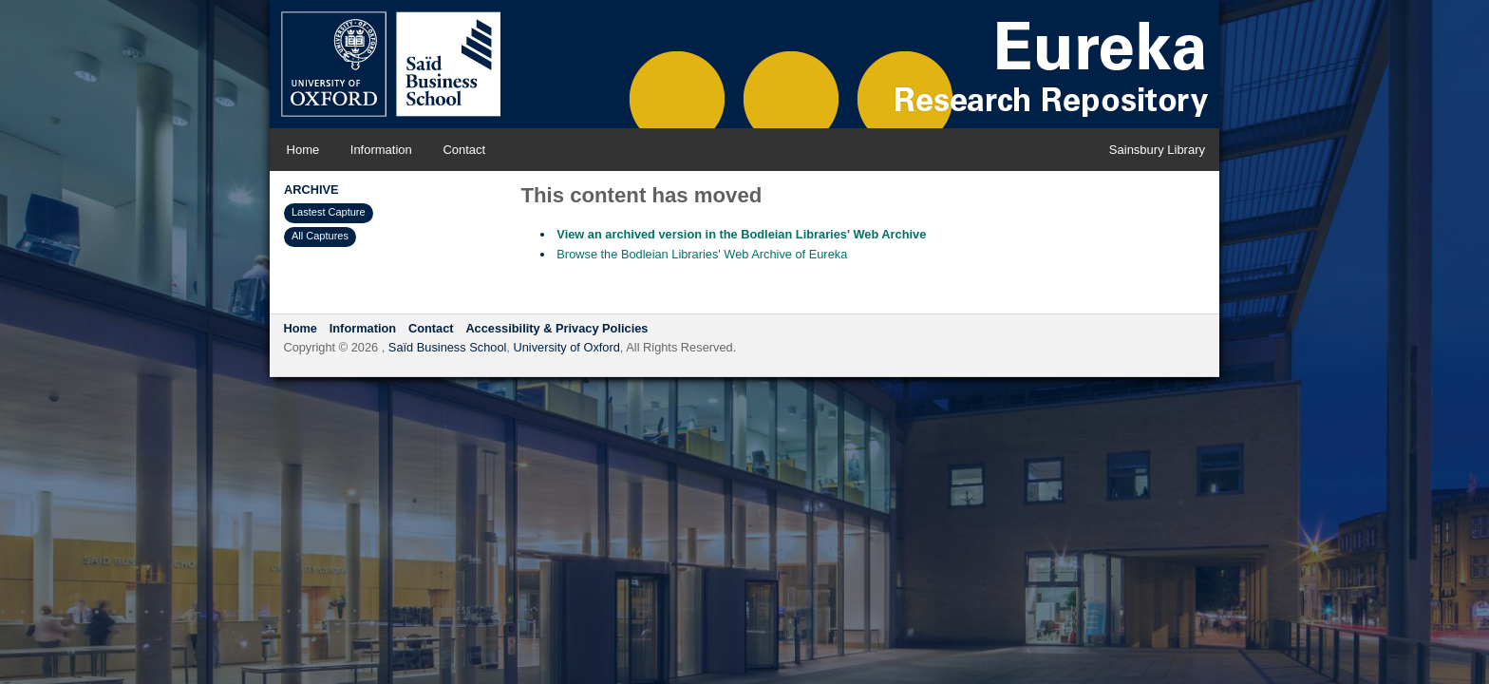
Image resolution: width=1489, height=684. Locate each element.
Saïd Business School (447, 347)
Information (381, 149)
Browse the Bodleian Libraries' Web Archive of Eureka (701, 254)
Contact (464, 149)
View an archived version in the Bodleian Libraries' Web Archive (741, 234)
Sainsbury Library (1157, 149)
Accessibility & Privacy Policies (556, 328)
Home (303, 149)
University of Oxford (566, 347)
